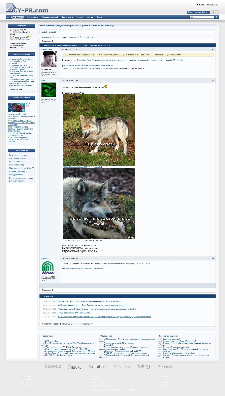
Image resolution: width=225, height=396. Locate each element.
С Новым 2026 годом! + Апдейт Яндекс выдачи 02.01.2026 (70, 351)
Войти (201, 5)
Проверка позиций (28, 376)
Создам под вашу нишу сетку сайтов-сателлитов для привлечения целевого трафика (124, 348)
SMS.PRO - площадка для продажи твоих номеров (125, 353)
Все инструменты (16, 181)
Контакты (25, 382)
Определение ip (16, 175)
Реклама (94, 376)
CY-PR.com (119, 390)
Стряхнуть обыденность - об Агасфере (179, 353)
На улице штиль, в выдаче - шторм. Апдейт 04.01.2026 (68, 349)
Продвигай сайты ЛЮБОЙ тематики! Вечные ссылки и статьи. (87, 65)
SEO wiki (164, 376)
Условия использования (101, 385)
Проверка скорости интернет (21, 178)
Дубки (100, 268)
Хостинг (164, 385)
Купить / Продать (17, 45)
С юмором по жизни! (171, 339)
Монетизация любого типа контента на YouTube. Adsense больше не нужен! (21, 83)
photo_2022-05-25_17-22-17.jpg (74, 167)
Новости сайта (27, 379)
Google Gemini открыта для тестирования (20, 134)
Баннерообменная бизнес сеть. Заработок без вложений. (21, 61)
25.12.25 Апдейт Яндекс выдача (58, 355)
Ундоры (80, 268)
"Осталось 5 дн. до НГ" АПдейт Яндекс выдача (65, 347)
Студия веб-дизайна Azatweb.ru (176, 347)
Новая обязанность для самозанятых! (74, 313)
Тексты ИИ (108, 345)
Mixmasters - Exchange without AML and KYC (122, 351)
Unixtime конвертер (17, 171)
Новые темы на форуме (198, 12)
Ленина (65, 268)
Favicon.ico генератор (18, 155)
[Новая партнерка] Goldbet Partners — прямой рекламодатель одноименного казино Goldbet (97, 309)
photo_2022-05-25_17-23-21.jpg (74, 240)
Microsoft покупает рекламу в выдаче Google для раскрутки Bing (20, 129)
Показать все (14, 89)
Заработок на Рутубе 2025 (22, 79)
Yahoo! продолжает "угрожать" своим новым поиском (18, 140)
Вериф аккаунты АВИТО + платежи (119, 343)
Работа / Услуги (16, 47)
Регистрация (212, 5)
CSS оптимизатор (16, 165)
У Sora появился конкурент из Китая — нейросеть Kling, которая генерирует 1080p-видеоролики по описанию (104, 317)
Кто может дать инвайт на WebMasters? (179, 341)
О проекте (25, 385)
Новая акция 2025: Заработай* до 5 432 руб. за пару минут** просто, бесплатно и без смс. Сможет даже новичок (21, 69)
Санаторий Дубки (90, 268)
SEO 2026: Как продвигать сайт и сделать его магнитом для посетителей (96, 68)
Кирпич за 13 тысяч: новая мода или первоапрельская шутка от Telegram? (89, 301)
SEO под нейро (51, 341)
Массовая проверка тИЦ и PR (21, 168)
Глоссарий (165, 379)
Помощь (94, 379)
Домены (164, 382)
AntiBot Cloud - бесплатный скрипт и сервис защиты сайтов (70, 353)
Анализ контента (16, 162)
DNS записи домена (17, 158)
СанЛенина (72, 268)
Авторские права (98, 382)
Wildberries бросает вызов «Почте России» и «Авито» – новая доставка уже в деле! (93, 305)
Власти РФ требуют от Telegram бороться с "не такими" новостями (21, 123)
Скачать (98, 167)
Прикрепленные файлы (73, 93)
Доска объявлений (18, 43)
